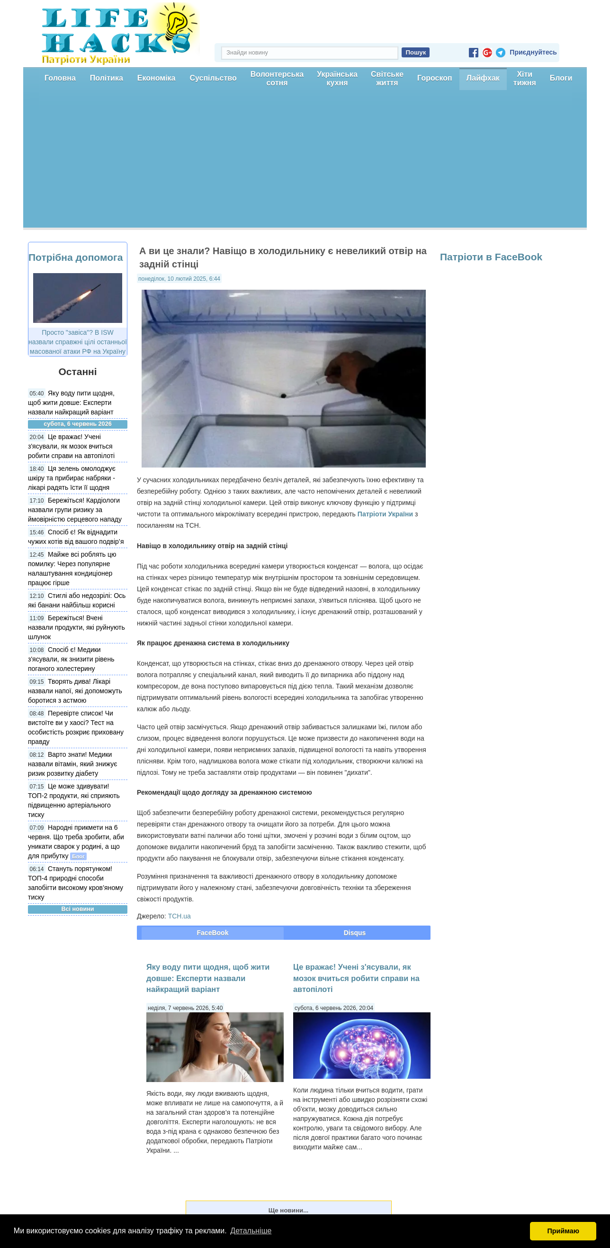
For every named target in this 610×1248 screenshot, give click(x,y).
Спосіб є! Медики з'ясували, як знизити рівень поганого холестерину (71, 659)
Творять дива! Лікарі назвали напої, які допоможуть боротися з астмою (75, 691)
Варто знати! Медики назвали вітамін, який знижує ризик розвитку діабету (72, 764)
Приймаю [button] (563, 1231)
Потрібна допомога (75, 257)
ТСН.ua (179, 916)
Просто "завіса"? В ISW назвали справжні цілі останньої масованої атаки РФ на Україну (77, 342)
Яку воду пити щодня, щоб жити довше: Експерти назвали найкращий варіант (71, 402)
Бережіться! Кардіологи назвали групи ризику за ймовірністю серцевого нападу (75, 509)
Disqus (355, 932)
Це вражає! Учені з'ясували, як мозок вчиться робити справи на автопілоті (71, 446)
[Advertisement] (305, 161)
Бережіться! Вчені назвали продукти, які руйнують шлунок (76, 627)
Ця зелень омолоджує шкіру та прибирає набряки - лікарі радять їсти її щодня (72, 478)
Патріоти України (385, 514)
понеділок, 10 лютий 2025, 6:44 (179, 278)
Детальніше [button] (250, 1231)
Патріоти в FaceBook (491, 256)
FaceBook (213, 932)
